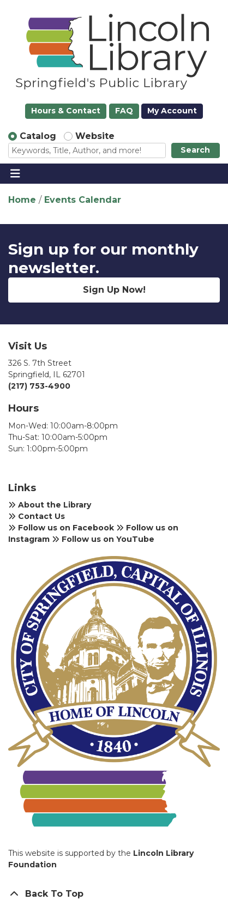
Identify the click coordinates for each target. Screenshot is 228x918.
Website (95, 136)
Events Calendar (82, 200)
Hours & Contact (65, 111)
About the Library (49, 505)
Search (195, 150)
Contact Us (36, 516)
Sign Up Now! (114, 290)
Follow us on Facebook (61, 528)
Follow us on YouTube (103, 539)
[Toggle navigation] (15, 174)
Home (22, 200)
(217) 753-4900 (39, 386)
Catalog (38, 136)
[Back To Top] (114, 894)
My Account (172, 111)
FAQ (124, 111)
